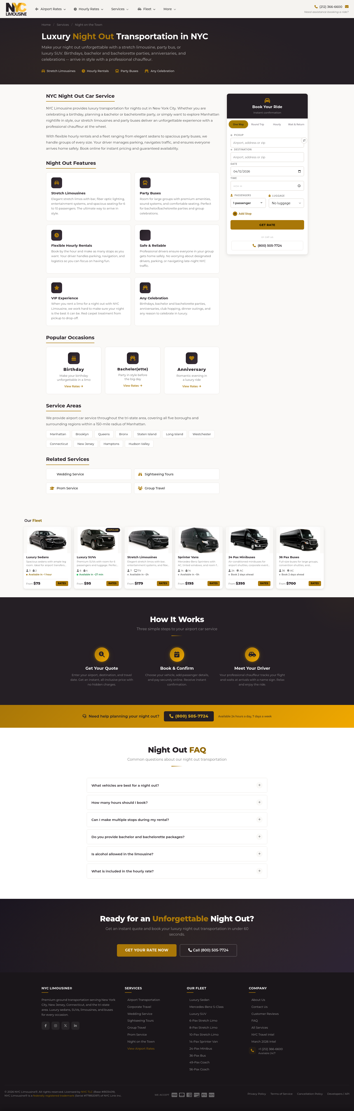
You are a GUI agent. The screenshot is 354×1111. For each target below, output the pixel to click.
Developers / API (338, 1093)
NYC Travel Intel (263, 1034)
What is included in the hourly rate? (177, 871)
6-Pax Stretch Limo (203, 1020)
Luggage (277, 195)
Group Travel (151, 488)
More (169, 9)
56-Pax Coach (199, 1069)
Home (46, 24)
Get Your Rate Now (146, 950)
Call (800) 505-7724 (208, 950)
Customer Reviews (265, 1014)
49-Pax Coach (199, 1062)
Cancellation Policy (310, 1093)
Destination (241, 149)
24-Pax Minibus (200, 1048)
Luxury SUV (197, 1014)
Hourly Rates (88, 9)
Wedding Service (70, 474)
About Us (258, 1000)
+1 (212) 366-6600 (270, 1049)
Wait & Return (296, 124)
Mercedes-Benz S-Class (206, 1007)
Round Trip (257, 124)
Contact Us (260, 1007)
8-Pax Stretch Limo (203, 1027)
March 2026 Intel (264, 1041)
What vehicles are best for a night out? (177, 785)
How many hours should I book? (177, 802)
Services (119, 9)
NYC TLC (87, 1091)
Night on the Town (141, 1041)
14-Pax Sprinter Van (203, 1041)
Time (234, 178)
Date (234, 163)
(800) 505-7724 (267, 246)
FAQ (255, 1020)
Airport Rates (50, 9)
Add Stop (242, 214)
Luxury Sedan (199, 1000)
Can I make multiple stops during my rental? (177, 819)
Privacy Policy (256, 1093)
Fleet (146, 9)
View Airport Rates (140, 1048)
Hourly (277, 124)
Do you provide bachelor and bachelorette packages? (177, 837)
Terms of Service (281, 1093)
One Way (238, 124)
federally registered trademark (53, 1095)
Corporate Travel (139, 1007)
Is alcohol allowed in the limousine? (177, 854)
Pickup (237, 135)
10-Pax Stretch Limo (204, 1034)
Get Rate (267, 225)
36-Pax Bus (197, 1055)
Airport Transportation (143, 1000)
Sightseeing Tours (155, 474)
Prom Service (64, 488)
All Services (260, 1027)
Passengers (241, 195)
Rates (62, 583)
